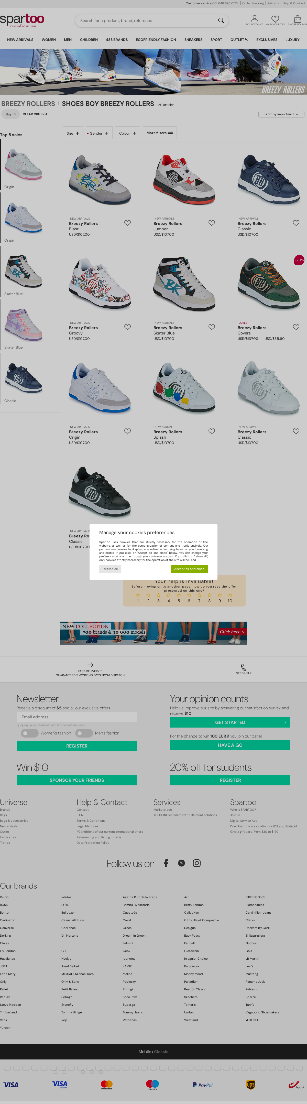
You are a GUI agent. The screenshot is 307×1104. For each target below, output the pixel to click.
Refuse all (110, 569)
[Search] (221, 20)
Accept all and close (189, 569)
